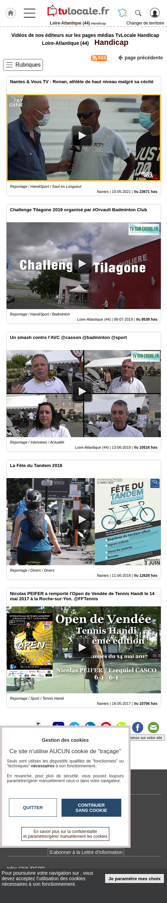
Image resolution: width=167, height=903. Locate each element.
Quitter (33, 807)
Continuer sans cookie (91, 808)
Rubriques (28, 65)
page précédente (140, 57)
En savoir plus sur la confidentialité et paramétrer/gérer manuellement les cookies (65, 834)
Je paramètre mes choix (135, 878)
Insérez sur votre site (144, 738)
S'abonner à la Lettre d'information (85, 852)
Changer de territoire (145, 23)
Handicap (109, 42)
